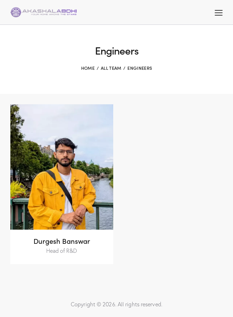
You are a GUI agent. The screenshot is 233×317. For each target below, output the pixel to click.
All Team (111, 68)
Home (88, 68)
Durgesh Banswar (61, 241)
